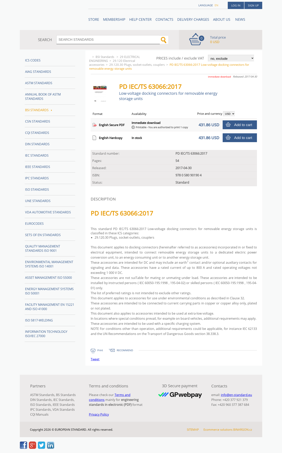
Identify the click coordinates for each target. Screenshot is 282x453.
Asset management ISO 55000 (48, 277)
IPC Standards (37, 178)
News (240, 19)
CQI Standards (37, 133)
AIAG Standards (38, 71)
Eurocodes (34, 223)
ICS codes (33, 60)
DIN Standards (37, 144)
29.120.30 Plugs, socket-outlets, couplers (137, 65)
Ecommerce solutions (217, 429)
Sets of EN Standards (43, 235)
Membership (114, 19)
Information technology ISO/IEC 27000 (46, 333)
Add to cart (243, 125)
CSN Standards (37, 121)
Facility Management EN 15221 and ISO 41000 (49, 306)
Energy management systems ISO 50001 (49, 291)
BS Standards (66, 395)
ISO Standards (37, 189)
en (216, 5)
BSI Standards (105, 57)
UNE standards (38, 201)
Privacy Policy (99, 414)
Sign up (253, 5)
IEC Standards (37, 155)
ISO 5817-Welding (39, 320)
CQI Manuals (39, 414)
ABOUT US (222, 19)
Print (100, 350)
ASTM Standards (38, 83)
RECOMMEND (125, 350)
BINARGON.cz (242, 429)
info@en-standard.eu (236, 395)
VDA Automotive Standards (48, 212)
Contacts (164, 19)
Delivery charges (193, 19)
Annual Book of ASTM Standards (43, 96)
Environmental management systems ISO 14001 (49, 264)
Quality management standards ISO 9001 (42, 248)
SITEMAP (193, 429)
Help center (140, 19)
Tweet (95, 359)
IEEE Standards (37, 167)
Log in (235, 5)
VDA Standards (63, 409)
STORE (93, 19)
